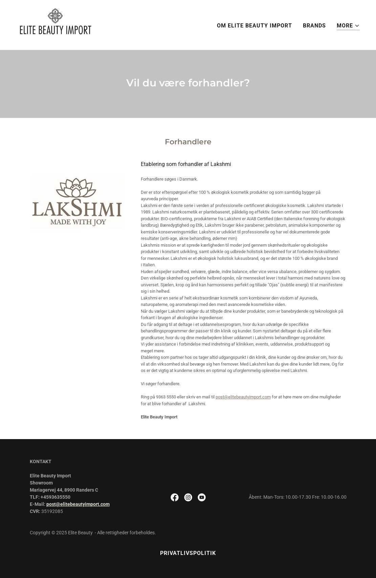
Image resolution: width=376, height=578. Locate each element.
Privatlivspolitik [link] (188, 553)
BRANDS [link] (314, 25)
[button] (348, 26)
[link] (55, 24)
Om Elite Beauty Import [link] (254, 25)
